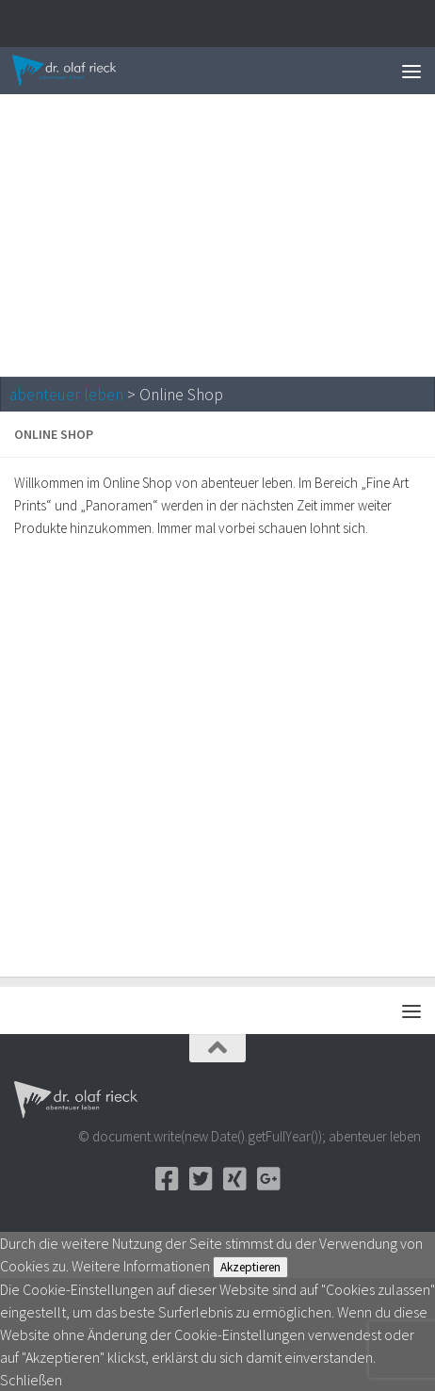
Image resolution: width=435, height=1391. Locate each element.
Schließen (31, 1379)
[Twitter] (200, 1179)
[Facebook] (166, 1179)
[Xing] (234, 1179)
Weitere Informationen (141, 1265)
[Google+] (268, 1179)
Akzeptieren (250, 1267)
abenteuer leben (66, 394)
